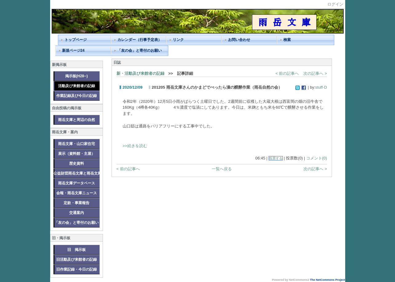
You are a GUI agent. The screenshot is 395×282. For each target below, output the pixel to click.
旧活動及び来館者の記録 (76, 259)
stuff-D (321, 87)
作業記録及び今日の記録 (76, 96)
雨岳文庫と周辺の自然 (76, 120)
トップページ (76, 40)
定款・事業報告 (76, 203)
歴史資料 (76, 163)
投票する (275, 158)
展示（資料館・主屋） (76, 153)
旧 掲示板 (76, 250)
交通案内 (76, 213)
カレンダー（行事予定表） (139, 40)
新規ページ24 (73, 50)
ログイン (335, 4)
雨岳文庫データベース (76, 183)
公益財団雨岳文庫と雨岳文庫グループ (76, 173)
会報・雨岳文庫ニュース (76, 193)
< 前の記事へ (287, 73)
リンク (178, 40)
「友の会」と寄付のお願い (139, 50)
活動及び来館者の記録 (76, 86)
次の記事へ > (315, 73)
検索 (287, 40)
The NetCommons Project (327, 279)
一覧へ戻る (222, 169)
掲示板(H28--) (76, 76)
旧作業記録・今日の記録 (76, 269)
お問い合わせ (239, 40)
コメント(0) (316, 158)
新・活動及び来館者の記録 (140, 73)
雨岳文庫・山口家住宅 (76, 144)
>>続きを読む (135, 145)
